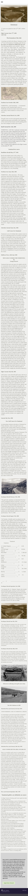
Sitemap (7, 890)
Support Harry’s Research (9, 883)
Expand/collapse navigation (14, 2)
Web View (24, 890)
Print (3, 890)
